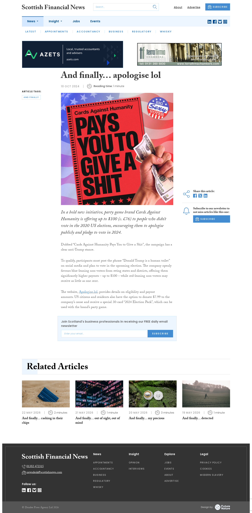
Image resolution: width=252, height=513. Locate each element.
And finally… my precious (146, 419)
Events (95, 21)
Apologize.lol (88, 292)
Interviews (137, 468)
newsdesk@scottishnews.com (44, 472)
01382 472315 (35, 466)
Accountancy (88, 31)
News (31, 21)
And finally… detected (197, 419)
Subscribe (160, 333)
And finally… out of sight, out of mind (97, 421)
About (178, 7)
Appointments (56, 31)
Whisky (166, 31)
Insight (54, 21)
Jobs (76, 21)
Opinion (134, 462)
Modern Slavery (211, 474)
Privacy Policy (211, 462)
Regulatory (142, 31)
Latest (30, 31)
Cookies (206, 468)
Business (116, 31)
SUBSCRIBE (217, 7)
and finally (31, 97)
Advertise (193, 7)
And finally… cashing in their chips (42, 421)
